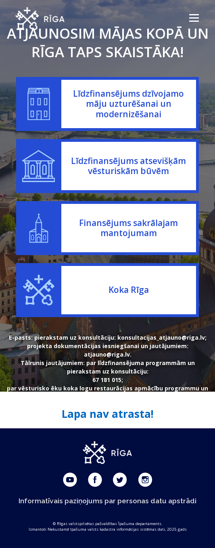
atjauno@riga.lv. (108, 354)
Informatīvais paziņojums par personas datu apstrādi (107, 501)
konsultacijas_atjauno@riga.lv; (162, 337)
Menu (193, 18)
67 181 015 (106, 380)
